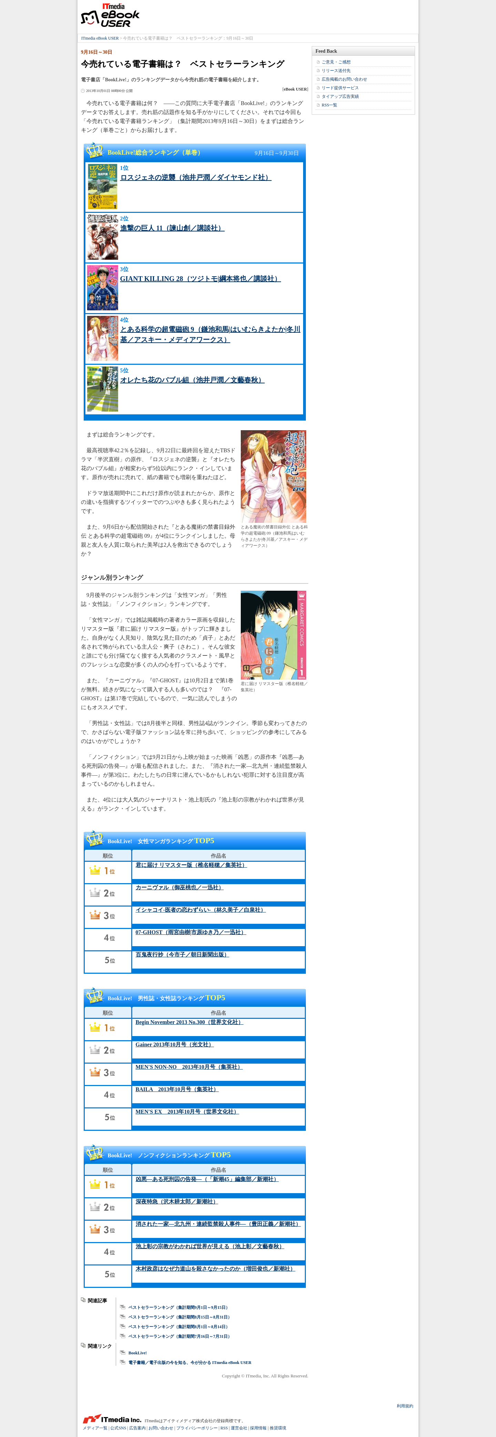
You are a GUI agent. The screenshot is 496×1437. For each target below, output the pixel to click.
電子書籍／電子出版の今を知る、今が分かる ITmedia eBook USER (189, 1362)
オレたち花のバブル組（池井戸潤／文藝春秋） (192, 380)
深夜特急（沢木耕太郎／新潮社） (177, 1202)
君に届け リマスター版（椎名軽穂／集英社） (191, 865)
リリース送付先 (336, 70)
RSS (224, 1428)
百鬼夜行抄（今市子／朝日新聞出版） (182, 955)
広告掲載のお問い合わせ (344, 79)
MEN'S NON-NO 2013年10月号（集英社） (189, 1067)
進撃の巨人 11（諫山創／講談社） (172, 228)
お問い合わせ (160, 1428)
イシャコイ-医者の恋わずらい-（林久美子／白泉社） (201, 910)
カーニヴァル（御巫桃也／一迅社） (180, 887)
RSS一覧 (329, 105)
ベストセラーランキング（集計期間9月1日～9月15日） (179, 1307)
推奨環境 (278, 1428)
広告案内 (137, 1428)
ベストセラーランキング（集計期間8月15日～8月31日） (180, 1317)
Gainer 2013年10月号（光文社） (175, 1044)
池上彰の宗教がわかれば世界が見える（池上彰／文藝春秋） (210, 1246)
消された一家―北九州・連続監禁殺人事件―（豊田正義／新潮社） (218, 1224)
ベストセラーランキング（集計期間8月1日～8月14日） (179, 1326)
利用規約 (405, 1406)
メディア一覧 (95, 1428)
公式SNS (118, 1428)
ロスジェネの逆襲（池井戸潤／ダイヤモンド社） (196, 177)
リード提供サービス (340, 87)
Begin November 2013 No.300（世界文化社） (190, 1022)
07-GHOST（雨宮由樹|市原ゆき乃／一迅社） (191, 932)
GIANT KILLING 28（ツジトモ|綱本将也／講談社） (200, 278)
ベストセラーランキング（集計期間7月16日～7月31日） (180, 1336)
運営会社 (239, 1428)
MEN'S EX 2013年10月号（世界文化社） (187, 1112)
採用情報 (258, 1428)
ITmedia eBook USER (110, 15)
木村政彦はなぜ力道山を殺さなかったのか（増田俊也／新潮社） (216, 1269)
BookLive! (137, 1353)
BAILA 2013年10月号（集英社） (177, 1089)
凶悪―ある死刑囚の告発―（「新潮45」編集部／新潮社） (207, 1179)
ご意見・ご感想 (336, 62)
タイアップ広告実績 (340, 96)
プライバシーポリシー (197, 1428)
